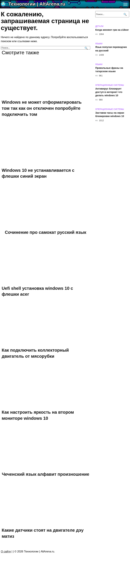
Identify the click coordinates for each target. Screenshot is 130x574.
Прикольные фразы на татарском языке (109, 70)
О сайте (6, 551)
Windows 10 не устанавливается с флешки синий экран (38, 173)
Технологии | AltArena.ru (36, 4)
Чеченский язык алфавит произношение (45, 474)
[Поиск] (85, 48)
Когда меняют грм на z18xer (112, 29)
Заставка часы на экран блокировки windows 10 (109, 114)
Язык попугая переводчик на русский (111, 49)
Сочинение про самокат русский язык (45, 232)
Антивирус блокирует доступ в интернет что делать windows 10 (108, 92)
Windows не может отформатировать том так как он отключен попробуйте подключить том (42, 108)
